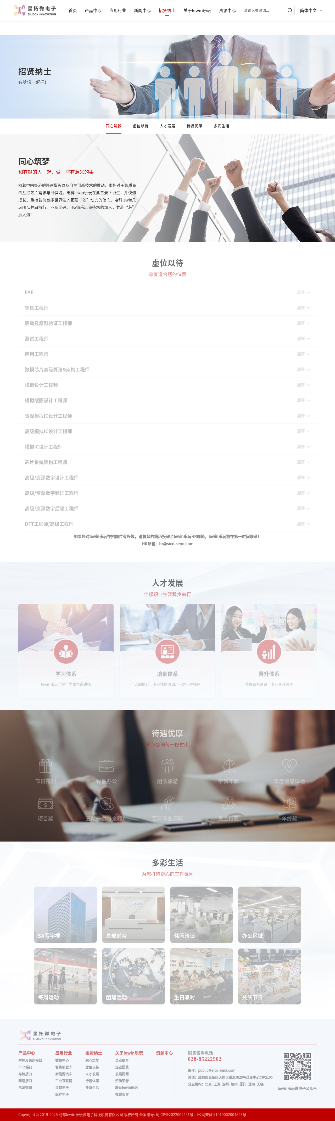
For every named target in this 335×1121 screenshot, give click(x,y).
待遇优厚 (194, 126)
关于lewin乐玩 (197, 10)
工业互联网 (63, 1081)
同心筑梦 (113, 126)
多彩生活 (221, 126)
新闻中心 (142, 10)
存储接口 (25, 1074)
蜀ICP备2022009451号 (174, 1115)
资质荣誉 (122, 1081)
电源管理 (25, 1087)
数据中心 (62, 1060)
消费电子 (62, 1087)
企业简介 (122, 1060)
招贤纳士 (167, 10)
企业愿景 (122, 1067)
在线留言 (122, 1094)
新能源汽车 (63, 1074)
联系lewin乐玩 (126, 1087)
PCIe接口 (25, 1067)
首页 (73, 10)
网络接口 (25, 1081)
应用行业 (117, 10)
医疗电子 (62, 1094)
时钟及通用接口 (30, 1060)
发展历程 (122, 1074)
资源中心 (227, 10)
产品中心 (93, 10)
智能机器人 (63, 1067)
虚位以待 (140, 126)
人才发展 (167, 126)
